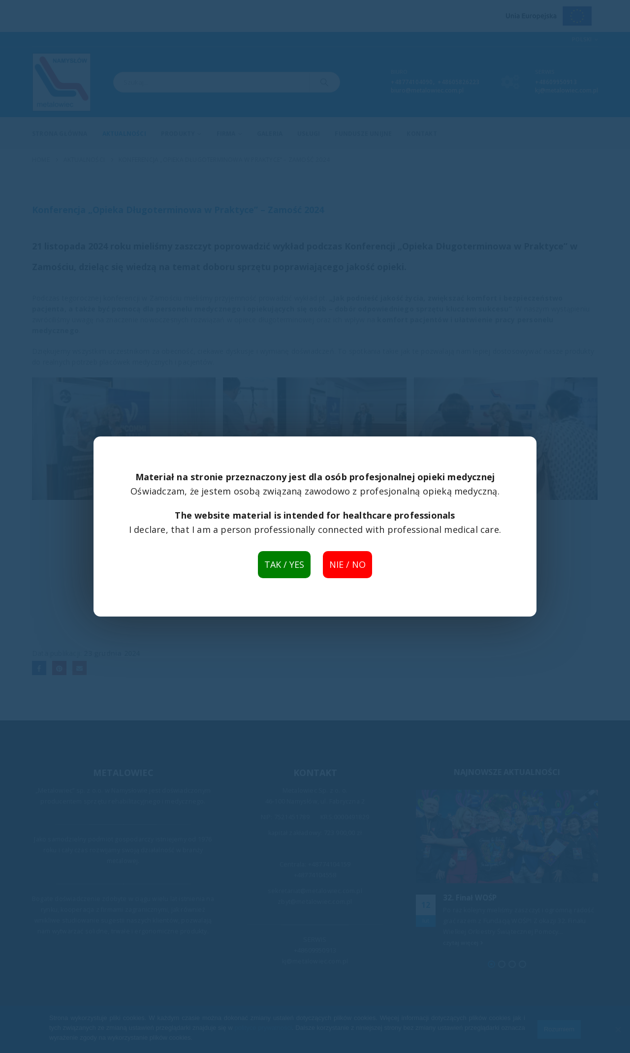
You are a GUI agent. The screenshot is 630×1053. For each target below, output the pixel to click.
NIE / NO (347, 564)
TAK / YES (284, 564)
